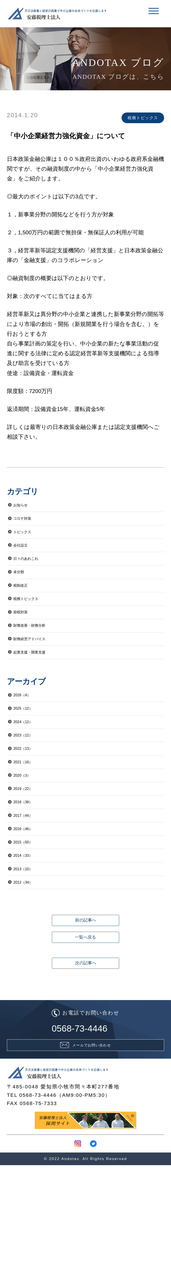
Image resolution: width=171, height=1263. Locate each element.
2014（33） (31, 923)
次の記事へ (85, 1048)
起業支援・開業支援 (41, 684)
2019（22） (31, 842)
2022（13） (31, 794)
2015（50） (31, 906)
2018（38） (31, 858)
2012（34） (31, 955)
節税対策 (27, 635)
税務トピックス (36, 619)
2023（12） (31, 777)
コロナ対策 (30, 523)
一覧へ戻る (85, 1022)
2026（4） (29, 729)
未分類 (24, 587)
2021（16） (31, 810)
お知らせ (27, 506)
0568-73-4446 (85, 1118)
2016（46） (31, 890)
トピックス (30, 539)
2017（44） (31, 874)
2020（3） (29, 826)
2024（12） (31, 761)
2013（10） (31, 938)
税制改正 (27, 603)
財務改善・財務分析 (41, 651)
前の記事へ (85, 997)
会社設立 (27, 555)
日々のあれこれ (36, 571)
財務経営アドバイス (41, 668)
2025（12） (31, 745)
